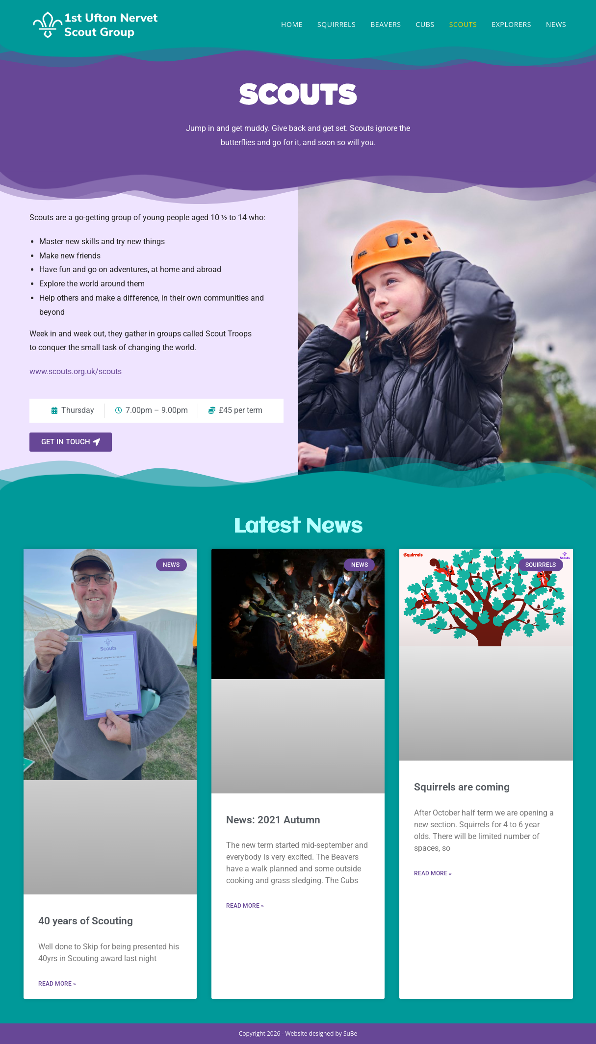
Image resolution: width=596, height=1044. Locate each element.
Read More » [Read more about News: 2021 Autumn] (245, 905)
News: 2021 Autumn (273, 820)
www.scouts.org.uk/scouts (75, 371)
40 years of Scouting (85, 921)
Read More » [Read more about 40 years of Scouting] (57, 983)
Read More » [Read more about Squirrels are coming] (433, 873)
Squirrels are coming (462, 787)
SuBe (350, 1033)
